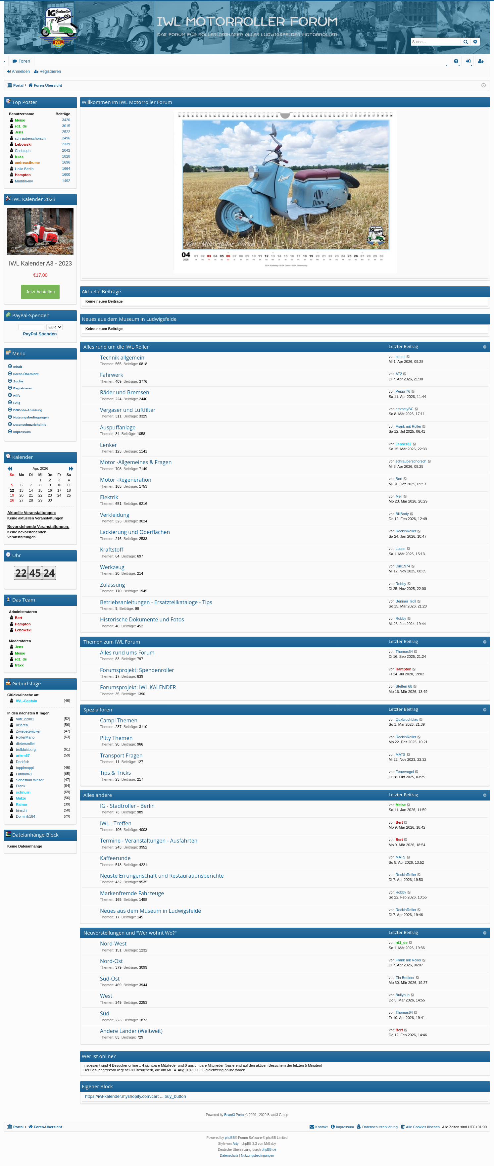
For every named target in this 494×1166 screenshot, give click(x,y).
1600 (66, 174)
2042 (66, 150)
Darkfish (22, 762)
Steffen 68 (404, 686)
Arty (236, 1143)
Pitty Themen (116, 738)
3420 (66, 120)
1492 (66, 181)
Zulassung (112, 584)
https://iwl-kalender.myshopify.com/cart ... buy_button (135, 1096)
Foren (24, 61)
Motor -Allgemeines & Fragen (136, 462)
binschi (21, 810)
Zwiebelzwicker (28, 731)
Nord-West (113, 943)
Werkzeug (112, 567)
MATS (401, 754)
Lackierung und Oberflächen (135, 532)
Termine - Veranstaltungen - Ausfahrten (148, 840)
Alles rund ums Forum (127, 652)
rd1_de (402, 943)
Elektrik (109, 497)
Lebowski (23, 144)
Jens (19, 132)
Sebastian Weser (30, 780)
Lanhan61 (24, 774)
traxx (19, 157)
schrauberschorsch (411, 461)
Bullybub (403, 995)
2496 (66, 138)
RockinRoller (406, 531)
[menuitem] (456, 61)
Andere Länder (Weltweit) (131, 1031)
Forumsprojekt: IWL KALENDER (138, 687)
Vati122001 (25, 719)
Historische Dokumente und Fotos (142, 619)
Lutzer (401, 549)
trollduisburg (26, 750)
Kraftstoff (111, 549)
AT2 (399, 374)
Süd (104, 1013)
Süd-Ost (110, 978)
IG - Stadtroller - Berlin (127, 805)
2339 (66, 144)
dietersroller (25, 744)
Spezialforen (97, 709)
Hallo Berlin (24, 169)
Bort (399, 479)
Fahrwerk (111, 374)
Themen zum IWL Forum (111, 641)
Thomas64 (404, 652)
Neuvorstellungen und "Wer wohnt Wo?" (129, 932)
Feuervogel (405, 772)
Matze (21, 798)
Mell (399, 496)
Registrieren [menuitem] (482, 62)
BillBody (402, 514)
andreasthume (27, 163)
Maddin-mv (24, 181)
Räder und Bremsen (124, 392)
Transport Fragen (121, 755)
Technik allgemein (122, 357)
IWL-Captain (26, 701)
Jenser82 (404, 444)
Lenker (108, 445)
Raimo (21, 804)
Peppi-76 (403, 391)
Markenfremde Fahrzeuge (132, 893)
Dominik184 (25, 816)
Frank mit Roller (408, 426)
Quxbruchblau (407, 719)
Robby (401, 584)
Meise (401, 805)
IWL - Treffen (115, 823)
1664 (66, 168)
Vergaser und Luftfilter (127, 409)
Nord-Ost (111, 961)
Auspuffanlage (117, 427)
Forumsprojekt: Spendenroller (137, 670)
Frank (20, 786)
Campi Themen (118, 720)
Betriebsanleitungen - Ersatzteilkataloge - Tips (156, 602)
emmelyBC (405, 409)
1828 (66, 156)
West (106, 995)
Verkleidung (114, 514)
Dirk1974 (403, 566)
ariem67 (23, 755)
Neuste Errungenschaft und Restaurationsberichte (162, 875)
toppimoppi (25, 768)
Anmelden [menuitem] (470, 62)
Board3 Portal (234, 1115)
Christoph (22, 151)
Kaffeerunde (115, 858)
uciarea (22, 725)
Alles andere (97, 795)
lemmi (400, 357)
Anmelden (21, 71)
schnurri (23, 792)
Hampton (404, 669)
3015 (66, 126)
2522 (66, 132)
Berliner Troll (406, 601)
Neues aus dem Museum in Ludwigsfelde (150, 910)
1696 (66, 162)
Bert (399, 822)
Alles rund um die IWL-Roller (116, 346)
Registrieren (50, 71)
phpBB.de (269, 1149)
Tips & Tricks (115, 772)
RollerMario (25, 737)
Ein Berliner (405, 978)
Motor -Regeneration (125, 479)
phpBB (230, 1138)
